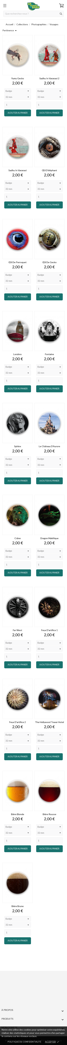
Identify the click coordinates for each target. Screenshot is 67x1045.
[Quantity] (17, 105)
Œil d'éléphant (49, 170)
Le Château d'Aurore (49, 446)
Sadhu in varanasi (17, 170)
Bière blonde (17, 814)
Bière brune (18, 906)
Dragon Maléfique (49, 538)
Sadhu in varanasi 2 (49, 78)
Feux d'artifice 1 (49, 630)
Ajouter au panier (18, 113)
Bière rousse (49, 814)
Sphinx (17, 446)
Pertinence (10, 31)
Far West (17, 630)
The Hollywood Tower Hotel (49, 722)
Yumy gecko (17, 78)
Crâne (18, 538)
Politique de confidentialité (24, 1041)
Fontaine (49, 354)
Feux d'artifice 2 (17, 722)
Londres (17, 354)
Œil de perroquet (17, 262)
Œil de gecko (49, 262)
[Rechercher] (33, 14)
